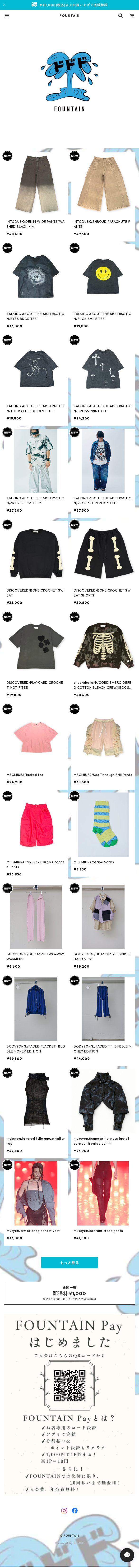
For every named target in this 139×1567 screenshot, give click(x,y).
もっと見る (69, 1262)
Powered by (69, 1543)
